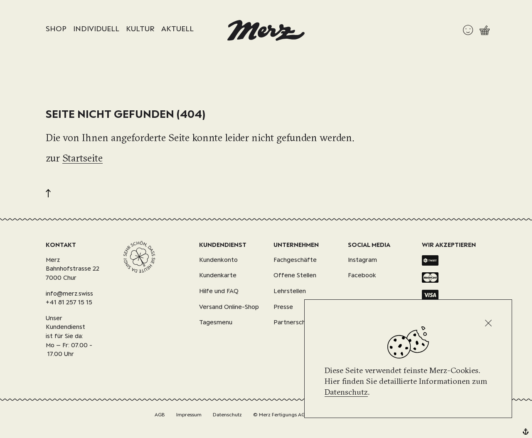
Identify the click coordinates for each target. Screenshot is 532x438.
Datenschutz (346, 392)
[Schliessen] (488, 323)
